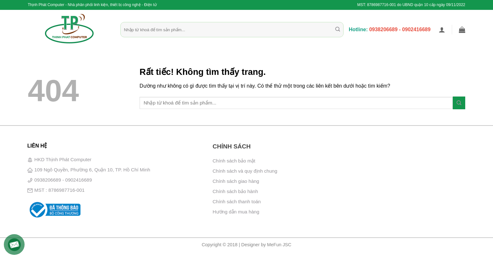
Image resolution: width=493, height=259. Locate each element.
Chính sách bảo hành (235, 191)
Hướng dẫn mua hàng (236, 211)
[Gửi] (337, 29)
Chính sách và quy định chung (245, 171)
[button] (442, 30)
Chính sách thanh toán (237, 201)
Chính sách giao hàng (236, 181)
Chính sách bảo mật (234, 160)
